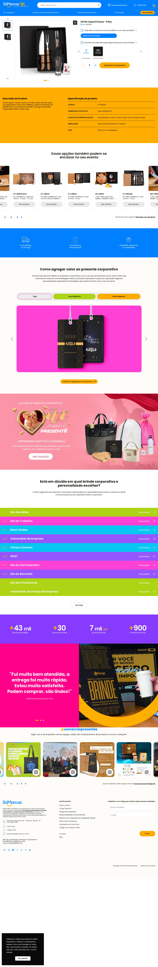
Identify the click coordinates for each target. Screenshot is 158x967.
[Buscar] (98, 5)
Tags (35, 296)
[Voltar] (5, 872)
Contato (62, 922)
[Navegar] (37, 720)
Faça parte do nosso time (69, 913)
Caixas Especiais (118, 296)
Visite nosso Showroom (68, 909)
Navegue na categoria (145, 217)
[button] (45, 80)
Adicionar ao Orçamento (115, 65)
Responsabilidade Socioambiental (72, 903)
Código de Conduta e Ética (69, 916)
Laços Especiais (74, 296)
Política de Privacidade (147, 954)
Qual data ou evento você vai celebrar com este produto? (109, 30)
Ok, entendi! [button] (22, 958)
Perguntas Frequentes (67, 900)
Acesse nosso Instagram (144, 872)
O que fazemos (65, 897)
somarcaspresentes (79, 817)
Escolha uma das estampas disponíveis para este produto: (109, 42)
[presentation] (124, 912)
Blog (61, 925)
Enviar (147, 922)
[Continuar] (11, 872)
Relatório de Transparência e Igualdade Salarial (77, 906)
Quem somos (64, 893)
